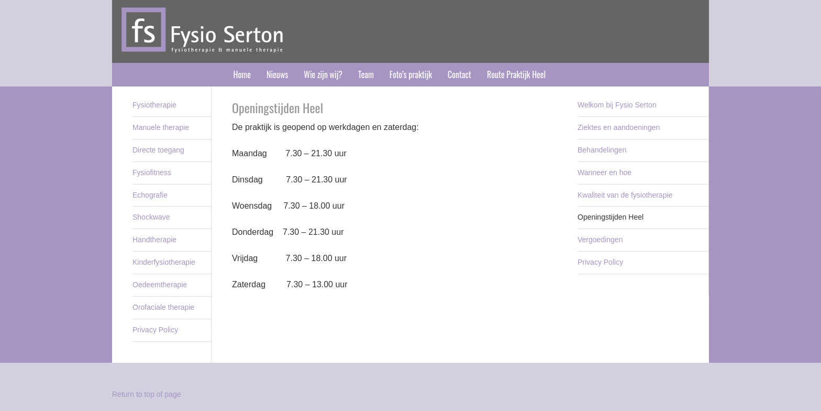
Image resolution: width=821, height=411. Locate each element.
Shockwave (151, 217)
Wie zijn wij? (323, 74)
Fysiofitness (151, 172)
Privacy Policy (600, 262)
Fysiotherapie (154, 105)
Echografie (150, 195)
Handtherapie (154, 239)
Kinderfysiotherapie (163, 262)
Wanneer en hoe (604, 172)
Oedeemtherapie (159, 284)
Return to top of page (146, 394)
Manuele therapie (160, 127)
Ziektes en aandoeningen (619, 127)
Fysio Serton (410, 31)
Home (242, 74)
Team (366, 74)
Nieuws (277, 74)
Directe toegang (158, 150)
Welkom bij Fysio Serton (617, 105)
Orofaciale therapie (163, 307)
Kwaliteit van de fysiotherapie (625, 195)
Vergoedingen (600, 239)
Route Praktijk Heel (516, 74)
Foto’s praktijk (411, 74)
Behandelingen (602, 150)
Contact (459, 74)
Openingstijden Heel (611, 217)
